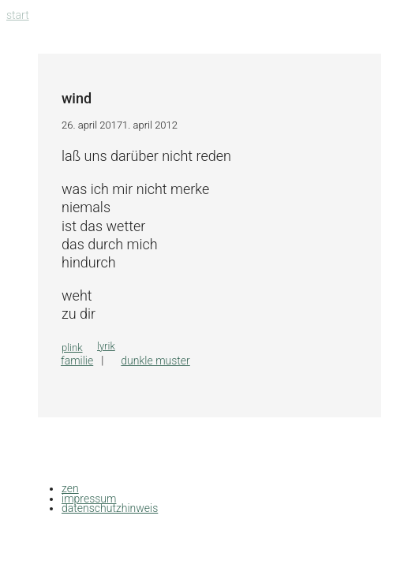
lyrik (106, 346)
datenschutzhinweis (110, 508)
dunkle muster (155, 360)
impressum (89, 498)
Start (17, 15)
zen (70, 488)
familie (77, 360)
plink (72, 347)
